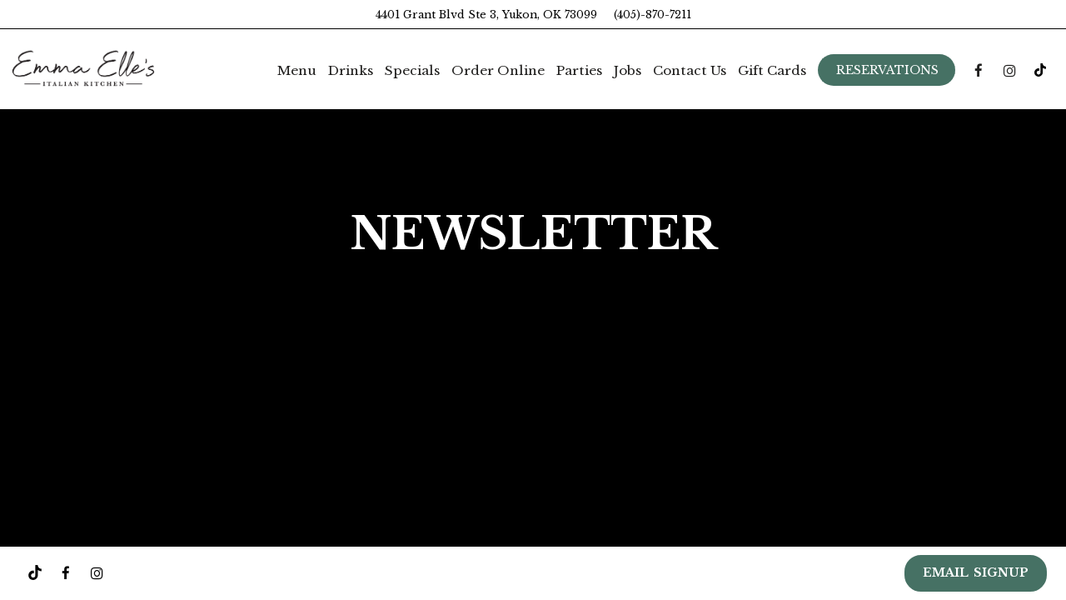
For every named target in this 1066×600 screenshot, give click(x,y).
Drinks (350, 70)
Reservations (887, 70)
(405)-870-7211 (652, 14)
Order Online (498, 70)
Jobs (627, 70)
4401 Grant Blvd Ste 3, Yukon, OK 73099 (486, 14)
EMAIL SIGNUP (976, 572)
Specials (412, 70)
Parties (579, 70)
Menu (296, 70)
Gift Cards (772, 70)
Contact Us (689, 70)
